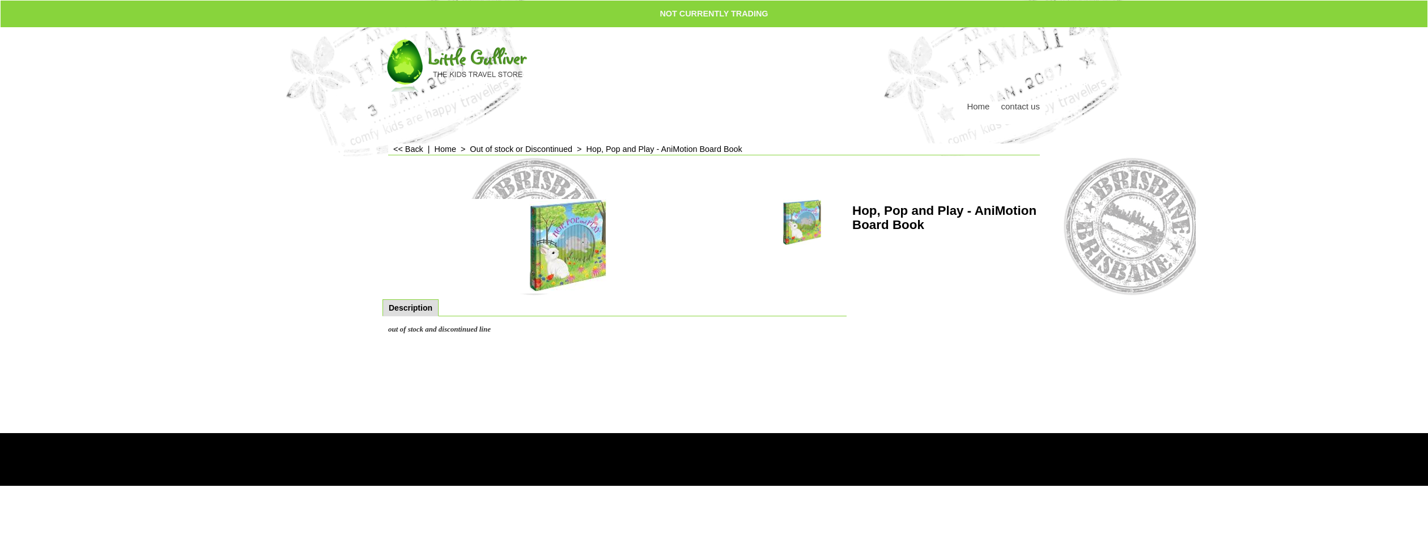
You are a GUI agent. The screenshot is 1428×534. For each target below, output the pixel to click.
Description (410, 307)
